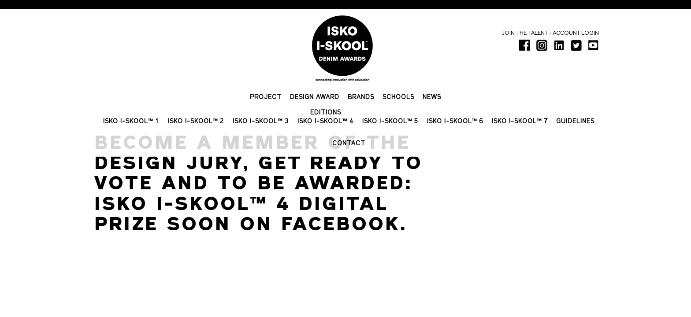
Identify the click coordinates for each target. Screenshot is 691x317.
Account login (576, 33)
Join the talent (525, 33)
